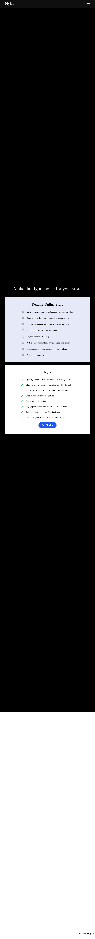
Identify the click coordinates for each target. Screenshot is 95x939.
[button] (88, 4)
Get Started (47, 425)
